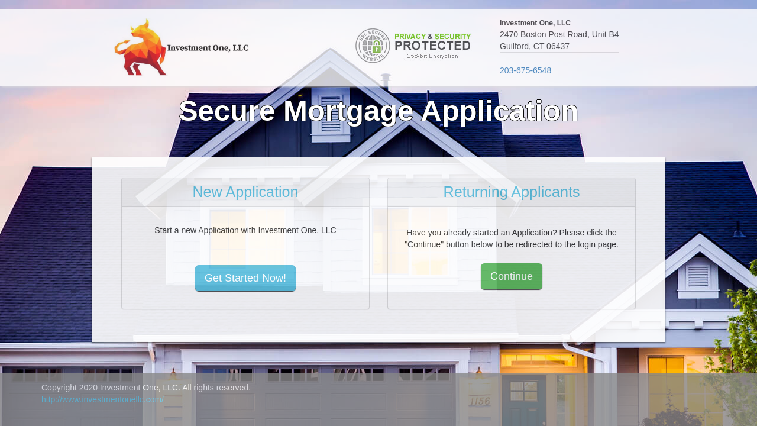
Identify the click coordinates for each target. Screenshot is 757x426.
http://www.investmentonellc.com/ (102, 399)
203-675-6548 (525, 70)
